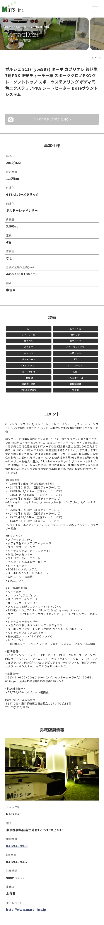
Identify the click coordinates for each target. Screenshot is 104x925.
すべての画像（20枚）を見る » (52, 119)
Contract (21, 26)
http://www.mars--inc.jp (26, 909)
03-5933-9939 (16, 845)
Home (9, 26)
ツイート (97, 57)
